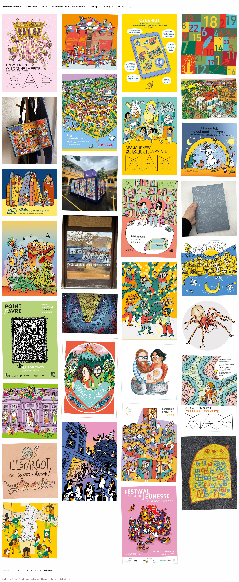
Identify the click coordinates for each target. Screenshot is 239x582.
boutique (95, 6)
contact (121, 6)
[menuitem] (11, 7)
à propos (108, 6)
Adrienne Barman (11, 6)
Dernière (48, 571)
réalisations (31, 6)
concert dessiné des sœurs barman (69, 6)
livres (44, 6)
